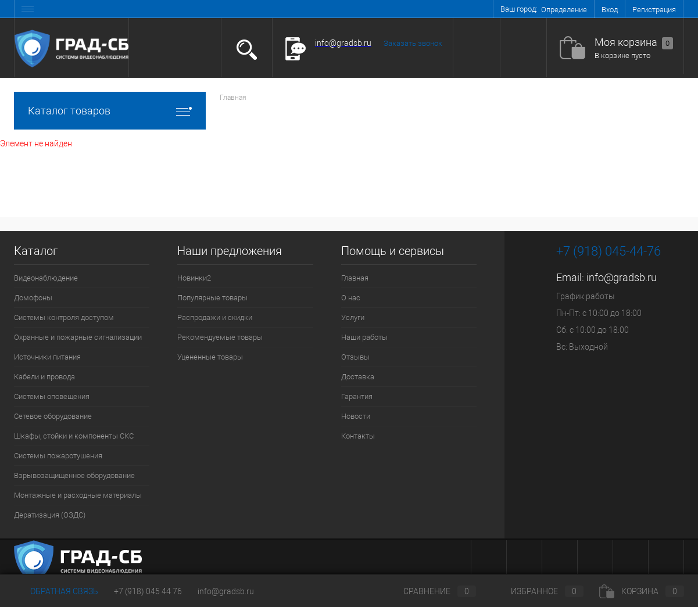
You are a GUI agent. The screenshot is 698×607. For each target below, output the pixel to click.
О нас (350, 297)
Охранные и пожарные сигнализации (78, 337)
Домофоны (33, 297)
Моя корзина (634, 42)
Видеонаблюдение (46, 278)
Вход (610, 9)
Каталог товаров (110, 111)
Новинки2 (194, 278)
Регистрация (654, 9)
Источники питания (47, 357)
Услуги (352, 317)
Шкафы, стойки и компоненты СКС (74, 436)
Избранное (538, 591)
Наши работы (364, 337)
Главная (354, 278)
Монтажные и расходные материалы (78, 495)
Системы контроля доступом (64, 317)
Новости (355, 416)
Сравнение (430, 591)
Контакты (358, 436)
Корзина (641, 591)
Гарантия (357, 396)
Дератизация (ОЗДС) (49, 515)
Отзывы (355, 357)
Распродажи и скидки (214, 317)
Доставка (357, 376)
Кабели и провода (44, 376)
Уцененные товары (210, 357)
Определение (564, 9)
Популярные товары (212, 297)
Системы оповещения (52, 396)
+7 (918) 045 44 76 (148, 591)
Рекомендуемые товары (220, 337)
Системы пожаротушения (58, 455)
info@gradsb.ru (621, 277)
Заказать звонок (413, 43)
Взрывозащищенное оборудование (74, 475)
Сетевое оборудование (53, 416)
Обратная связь (56, 591)
